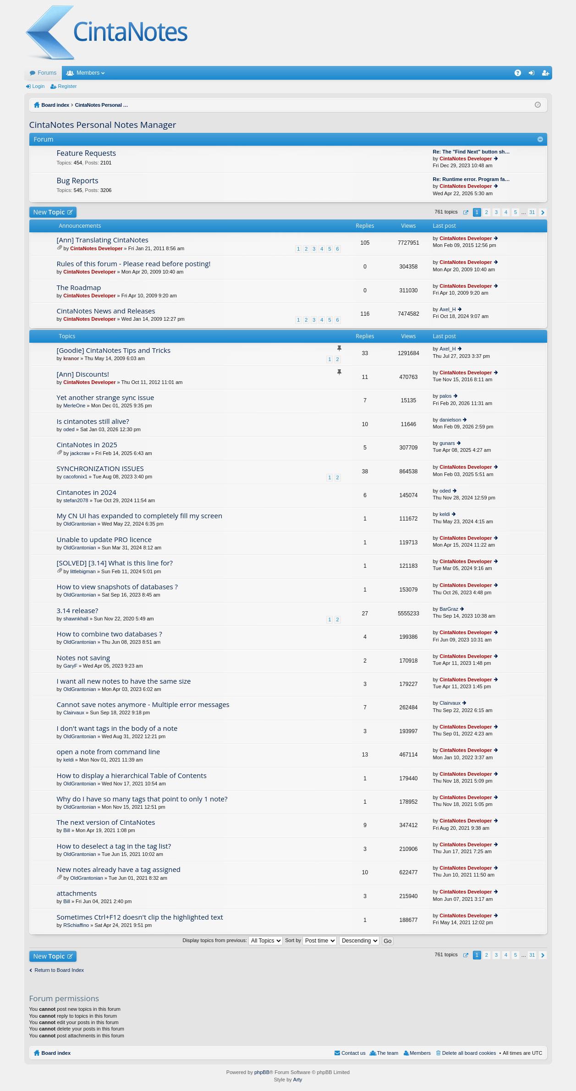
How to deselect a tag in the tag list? (114, 846)
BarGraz (448, 609)
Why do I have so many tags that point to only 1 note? (142, 799)
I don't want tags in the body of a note (117, 728)
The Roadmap (79, 287)
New (49, 212)
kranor (71, 358)
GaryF (70, 666)
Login (39, 86)
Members (88, 73)
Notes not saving (83, 657)
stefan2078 (75, 500)
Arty (297, 1079)
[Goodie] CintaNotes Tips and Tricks (114, 350)
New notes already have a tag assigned (119, 869)
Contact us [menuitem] (353, 1053)
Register (67, 86)
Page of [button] (465, 212)
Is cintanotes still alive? (93, 421)
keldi (444, 514)
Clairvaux (73, 712)
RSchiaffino (76, 925)
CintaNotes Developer (465, 158)
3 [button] (496, 212)
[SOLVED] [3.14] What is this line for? (115, 563)
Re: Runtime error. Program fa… (471, 179)
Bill (66, 830)
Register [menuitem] (547, 75)
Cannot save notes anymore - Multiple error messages (143, 704)
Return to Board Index (59, 970)
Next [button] (542, 212)
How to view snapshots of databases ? (117, 586)
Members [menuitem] (420, 1053)
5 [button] (515, 212)
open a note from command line (108, 751)
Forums (47, 73)
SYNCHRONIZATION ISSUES (100, 468)
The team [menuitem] (387, 1053)
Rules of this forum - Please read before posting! (134, 263)
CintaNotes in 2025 (87, 444)
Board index (56, 1053)
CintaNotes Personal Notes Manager (102, 125)
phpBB (261, 1072)
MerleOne (74, 405)
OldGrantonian (79, 523)
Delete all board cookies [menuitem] (469, 1053)
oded (68, 429)
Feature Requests (86, 153)
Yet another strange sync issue (105, 397)
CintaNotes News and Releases (106, 311)
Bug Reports (78, 181)
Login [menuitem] (533, 75)
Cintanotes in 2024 (86, 492)
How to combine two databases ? (109, 634)
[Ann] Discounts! (83, 374)
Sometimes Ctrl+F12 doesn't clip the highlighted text (140, 917)
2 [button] (486, 212)
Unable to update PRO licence (104, 539)
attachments (77, 893)
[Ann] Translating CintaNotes (103, 240)
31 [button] (532, 212)
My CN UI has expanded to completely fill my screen (140, 515)
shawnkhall (75, 618)
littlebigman (83, 571)
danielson (450, 419)
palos (445, 396)
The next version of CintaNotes (106, 822)
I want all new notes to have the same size (124, 681)
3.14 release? (78, 610)
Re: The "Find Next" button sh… (471, 151)
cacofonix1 (75, 476)
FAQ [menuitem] (520, 75)
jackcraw (80, 453)
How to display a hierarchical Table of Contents (132, 775)
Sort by (311, 940)
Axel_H (447, 309)
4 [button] (506, 212)
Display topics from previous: (232, 940)
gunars (447, 443)
